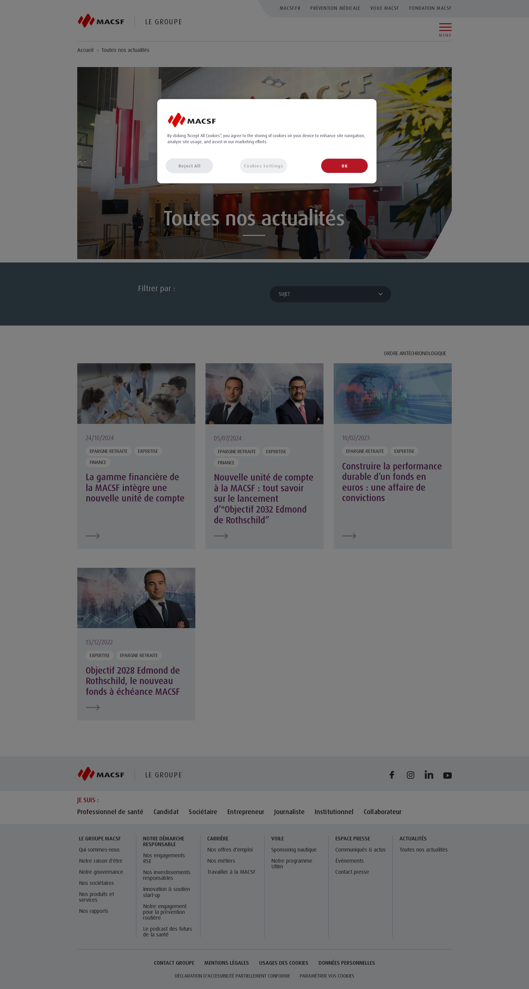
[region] (267, 141)
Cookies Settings (263, 165)
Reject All (189, 165)
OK (344, 165)
